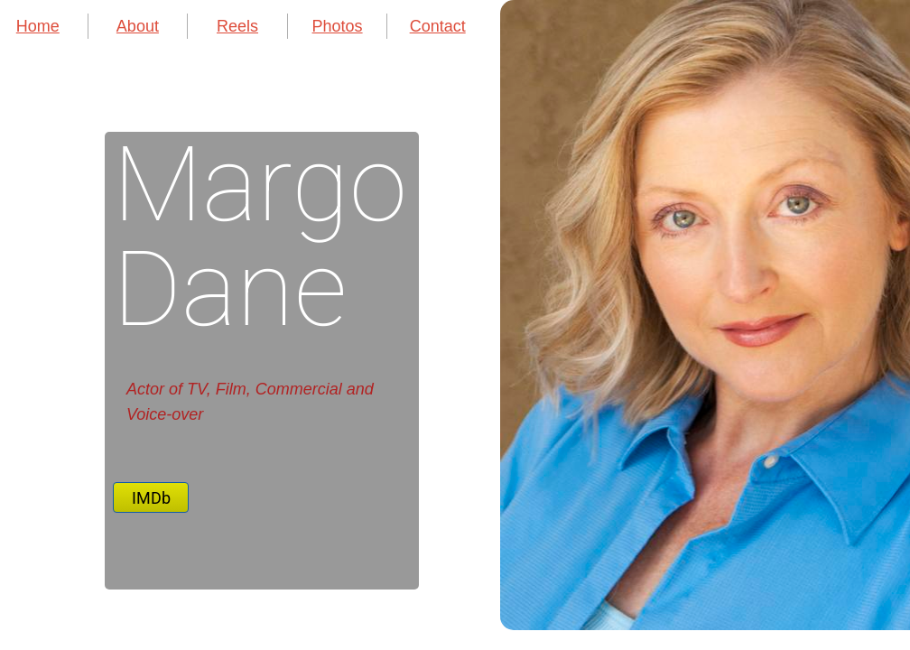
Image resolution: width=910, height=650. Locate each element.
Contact (438, 26)
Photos (337, 26)
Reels (237, 26)
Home (38, 26)
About (137, 26)
